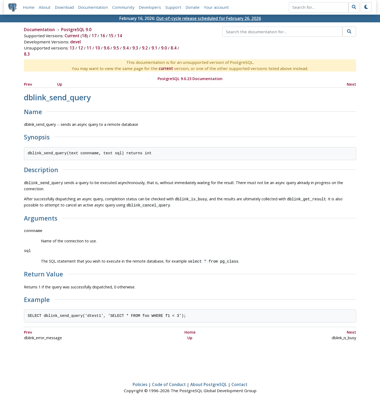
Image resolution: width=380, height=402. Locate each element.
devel (75, 41)
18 (84, 35)
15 (111, 35)
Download (64, 7)
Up (59, 84)
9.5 (116, 48)
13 (72, 48)
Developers (150, 7)
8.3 (27, 54)
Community (123, 7)
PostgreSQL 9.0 (76, 29)
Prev (28, 84)
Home (29, 7)
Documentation (93, 7)
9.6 (106, 48)
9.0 (164, 48)
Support (173, 7)
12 (80, 48)
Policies (140, 382)
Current (72, 35)
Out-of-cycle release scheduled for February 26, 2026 (208, 18)
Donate (192, 7)
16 (102, 35)
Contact (239, 382)
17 (94, 35)
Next (351, 84)
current (166, 68)
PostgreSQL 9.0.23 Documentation (190, 78)
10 (97, 48)
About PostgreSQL (208, 382)
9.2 (145, 48)
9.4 (126, 48)
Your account (216, 7)
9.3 (135, 48)
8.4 (173, 48)
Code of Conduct (169, 382)
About (44, 7)
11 (89, 48)
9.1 (154, 48)
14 (119, 35)
